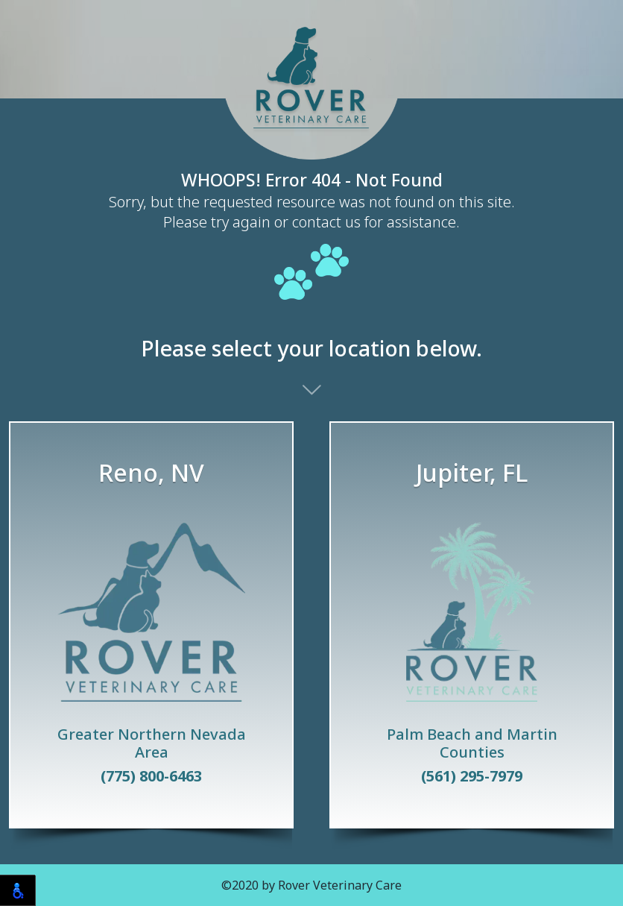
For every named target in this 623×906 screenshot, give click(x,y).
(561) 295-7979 (471, 776)
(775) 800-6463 (151, 776)
